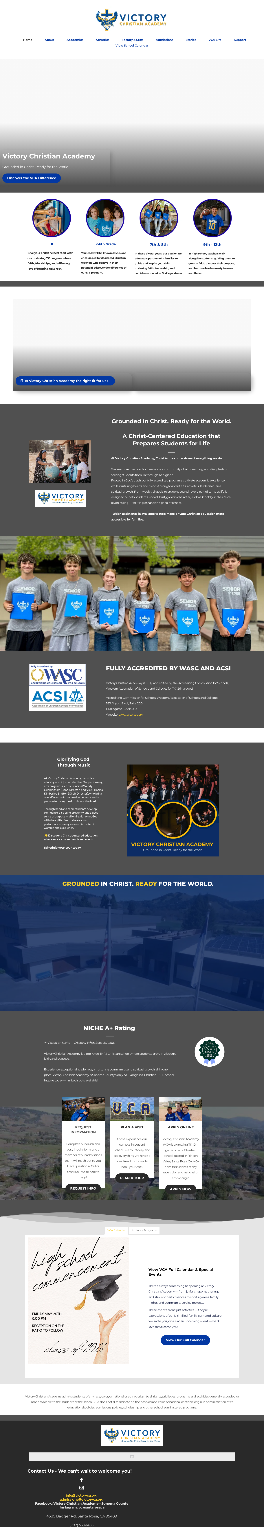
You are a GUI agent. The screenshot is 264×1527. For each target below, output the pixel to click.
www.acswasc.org (131, 714)
